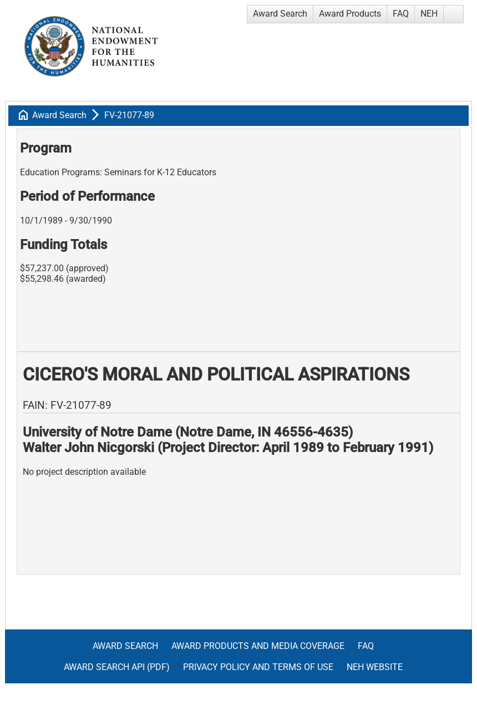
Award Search (280, 13)
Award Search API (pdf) (117, 667)
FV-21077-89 (129, 115)
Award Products (350, 13)
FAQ (401, 13)
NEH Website (375, 667)
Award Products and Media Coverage (257, 646)
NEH (429, 13)
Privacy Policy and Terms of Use (258, 667)
